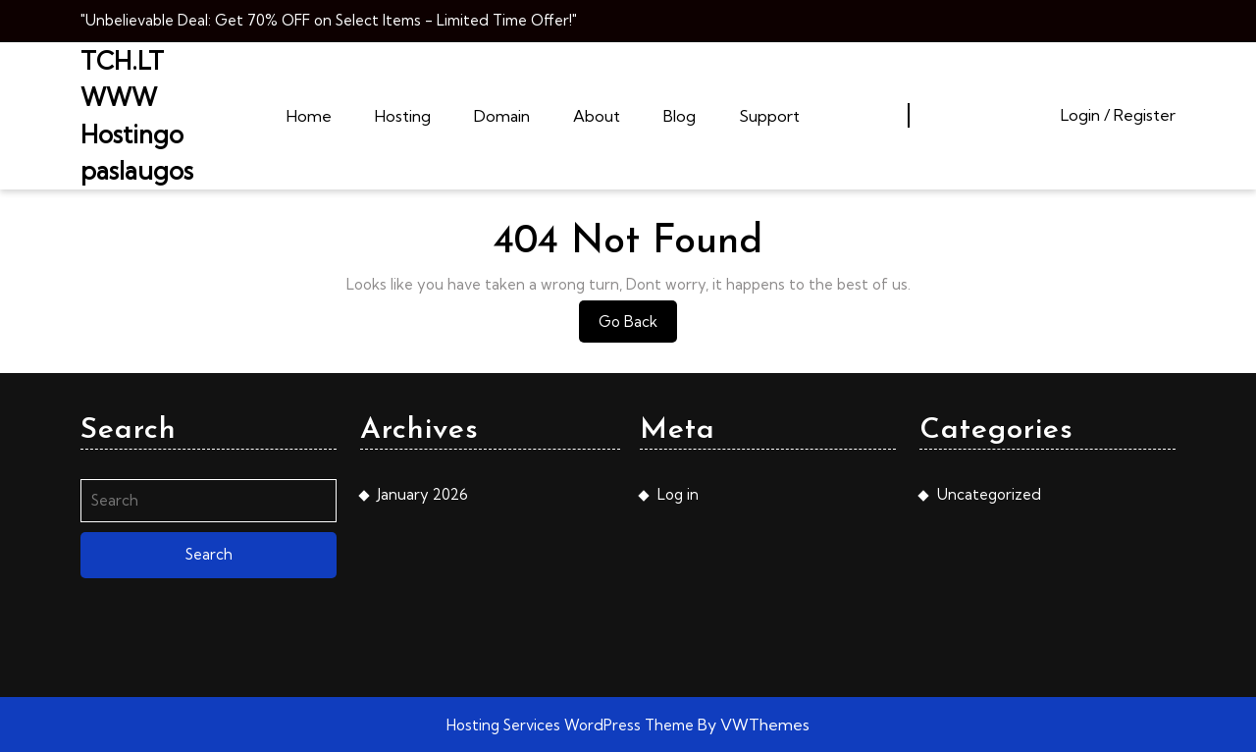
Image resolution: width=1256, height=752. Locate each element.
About (596, 116)
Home (309, 116)
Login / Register (1118, 115)
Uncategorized (989, 494)
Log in (678, 494)
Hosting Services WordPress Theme (572, 725)
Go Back (638, 326)
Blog (679, 116)
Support (769, 116)
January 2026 (423, 494)
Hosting (403, 116)
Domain (502, 116)
